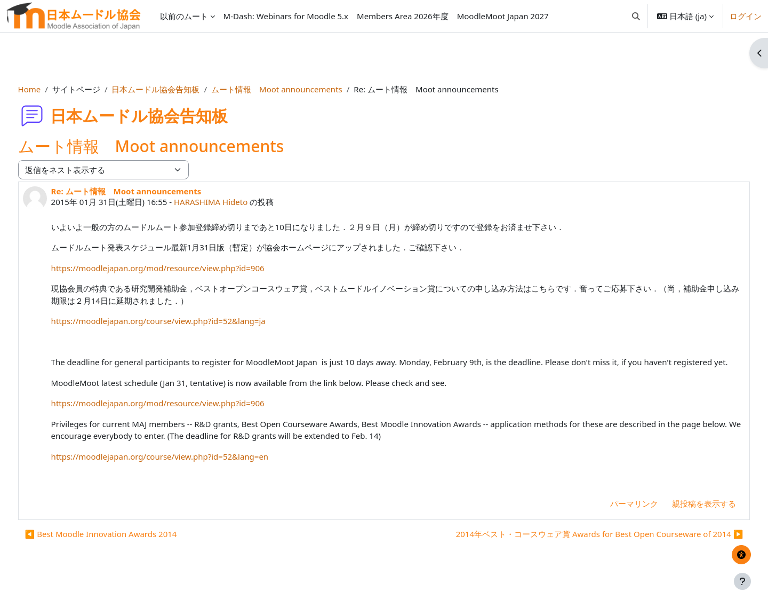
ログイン (746, 16)
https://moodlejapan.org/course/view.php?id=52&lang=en (180, 468)
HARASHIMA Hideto (230, 201)
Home (49, 89)
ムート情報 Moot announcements (296, 89)
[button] (636, 16)
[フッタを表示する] (742, 581)
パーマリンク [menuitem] (614, 515)
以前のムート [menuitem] (184, 16)
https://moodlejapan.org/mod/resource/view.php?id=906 (177, 268)
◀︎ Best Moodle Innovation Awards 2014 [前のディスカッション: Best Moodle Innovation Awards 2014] (121, 546)
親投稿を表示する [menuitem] (684, 515)
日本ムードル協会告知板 (176, 89)
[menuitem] (286, 16)
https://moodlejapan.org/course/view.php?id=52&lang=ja (178, 321)
